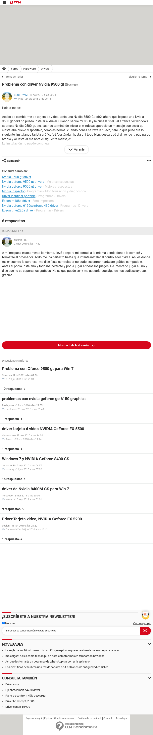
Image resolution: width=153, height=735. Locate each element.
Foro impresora (43, 201)
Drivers (45, 68)
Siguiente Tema (137, 76)
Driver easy (12, 684)
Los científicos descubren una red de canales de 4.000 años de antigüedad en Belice (56, 667)
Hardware (29, 68)
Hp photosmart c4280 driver (22, 690)
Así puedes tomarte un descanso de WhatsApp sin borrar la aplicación (48, 661)
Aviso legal (122, 718)
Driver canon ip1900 (17, 706)
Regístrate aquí (34, 718)
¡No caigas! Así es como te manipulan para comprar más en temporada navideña (55, 656)
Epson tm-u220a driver (18, 210)
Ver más (79, 149)
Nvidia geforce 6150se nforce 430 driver (30, 205)
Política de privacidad (89, 718)
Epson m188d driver (16, 201)
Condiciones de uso (64, 718)
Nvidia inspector (13, 191)
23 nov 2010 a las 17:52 (27, 243)
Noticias (8, 623)
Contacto (108, 718)
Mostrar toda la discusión (74, 345)
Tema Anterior (14, 76)
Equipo (48, 718)
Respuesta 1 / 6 (12, 230)
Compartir (13, 160)
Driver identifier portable (18, 196)
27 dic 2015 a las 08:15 (38, 98)
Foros (14, 68)
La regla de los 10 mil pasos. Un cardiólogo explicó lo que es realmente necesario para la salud (62, 650)
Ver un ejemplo (142, 623)
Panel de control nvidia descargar (25, 695)
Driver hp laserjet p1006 (19, 701)
